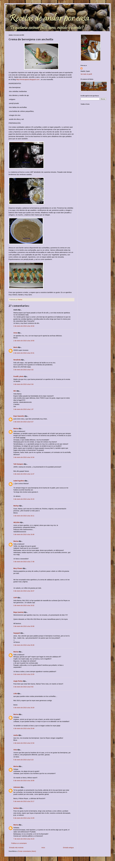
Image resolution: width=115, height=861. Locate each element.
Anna (15, 333)
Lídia (15, 693)
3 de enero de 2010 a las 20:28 (23, 645)
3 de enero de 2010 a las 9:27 (23, 422)
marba (15, 735)
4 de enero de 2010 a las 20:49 (23, 728)
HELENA (16, 522)
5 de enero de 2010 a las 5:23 (23, 760)
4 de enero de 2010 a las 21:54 (23, 743)
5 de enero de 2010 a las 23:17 (23, 801)
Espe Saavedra (18, 416)
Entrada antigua (68, 847)
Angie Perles (18, 681)
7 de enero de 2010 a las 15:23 (23, 839)
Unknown (16, 787)
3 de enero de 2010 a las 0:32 (23, 370)
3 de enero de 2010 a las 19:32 (23, 605)
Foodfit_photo (18, 376)
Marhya (16, 506)
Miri (14, 391)
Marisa (15, 428)
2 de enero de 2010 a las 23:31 (23, 353)
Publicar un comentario (19, 843)
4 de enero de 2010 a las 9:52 (23, 687)
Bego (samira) (18, 612)
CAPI (15, 597)
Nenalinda (17, 360)
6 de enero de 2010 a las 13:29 (23, 818)
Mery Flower (17, 568)
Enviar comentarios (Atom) (27, 851)
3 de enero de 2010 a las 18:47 (23, 591)
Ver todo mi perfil (86, 74)
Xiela (15, 750)
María (15, 347)
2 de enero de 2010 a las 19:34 (23, 326)
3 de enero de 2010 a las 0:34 (23, 384)
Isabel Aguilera (18, 481)
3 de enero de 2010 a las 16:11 (23, 516)
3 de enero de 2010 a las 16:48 (23, 534)
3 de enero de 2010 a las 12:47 (23, 474)
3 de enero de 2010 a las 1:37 (23, 409)
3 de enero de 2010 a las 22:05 (23, 674)
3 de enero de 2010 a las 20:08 (23, 626)
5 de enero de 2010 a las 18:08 (23, 780)
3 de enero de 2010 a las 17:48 (23, 561)
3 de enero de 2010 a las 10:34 (23, 457)
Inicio (43, 847)
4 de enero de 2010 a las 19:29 (23, 707)
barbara (16, 808)
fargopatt (16, 633)
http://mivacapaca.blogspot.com (27, 79)
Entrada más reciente (16, 847)
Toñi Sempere (18, 464)
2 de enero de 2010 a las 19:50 (23, 340)
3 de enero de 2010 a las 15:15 (23, 499)
